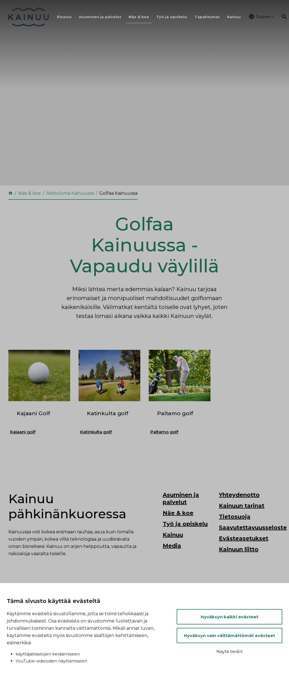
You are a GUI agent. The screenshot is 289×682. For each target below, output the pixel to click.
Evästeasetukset (243, 553)
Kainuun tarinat (241, 521)
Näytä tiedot (229, 651)
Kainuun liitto (239, 564)
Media (172, 561)
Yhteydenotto (239, 510)
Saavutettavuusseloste (253, 543)
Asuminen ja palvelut (100, 17)
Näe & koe (139, 17)
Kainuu (234, 17)
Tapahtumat (207, 17)
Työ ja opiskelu (171, 17)
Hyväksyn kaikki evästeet (229, 616)
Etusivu (64, 17)
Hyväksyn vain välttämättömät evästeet (229, 635)
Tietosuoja (234, 532)
